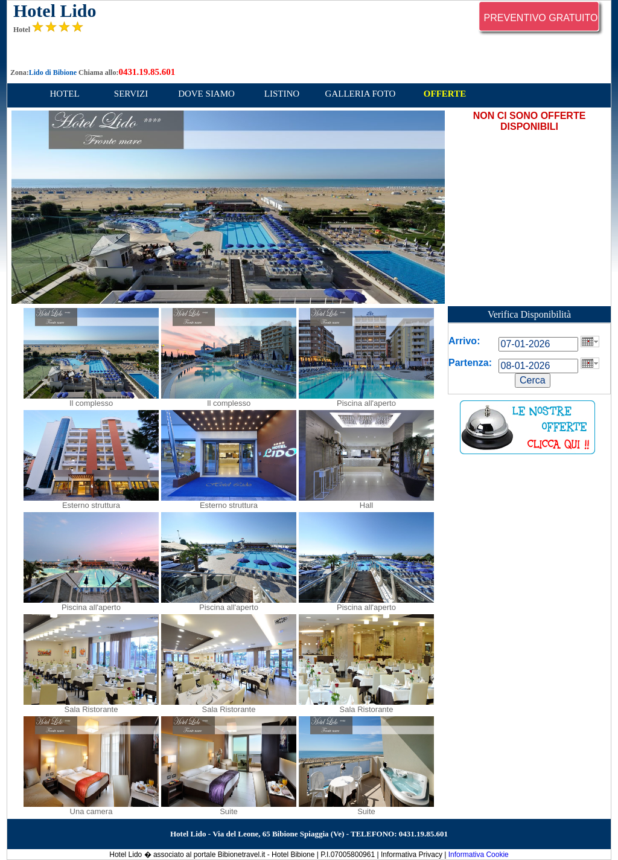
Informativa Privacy (411, 854)
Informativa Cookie (478, 854)
